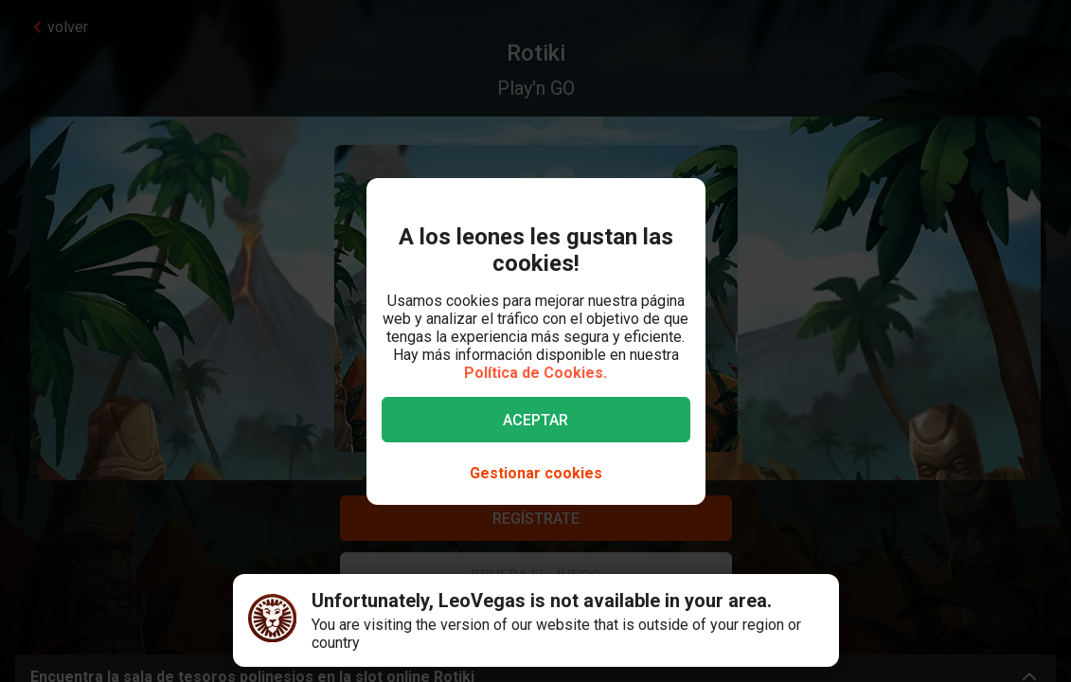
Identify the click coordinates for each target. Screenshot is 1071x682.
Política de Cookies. (535, 373)
